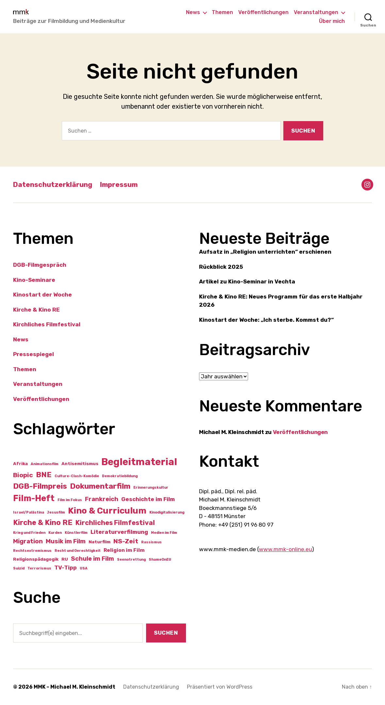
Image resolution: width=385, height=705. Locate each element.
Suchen (166, 632)
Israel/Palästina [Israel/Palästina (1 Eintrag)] (28, 512)
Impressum (119, 184)
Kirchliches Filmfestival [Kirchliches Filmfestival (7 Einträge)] (115, 523)
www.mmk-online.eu (285, 549)
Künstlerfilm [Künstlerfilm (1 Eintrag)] (76, 533)
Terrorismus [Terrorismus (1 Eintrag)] (39, 568)
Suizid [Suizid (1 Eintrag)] (19, 568)
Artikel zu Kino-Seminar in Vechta (247, 281)
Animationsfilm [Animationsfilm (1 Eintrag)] (45, 464)
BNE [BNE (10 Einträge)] (44, 474)
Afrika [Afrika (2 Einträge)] (20, 463)
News (193, 12)
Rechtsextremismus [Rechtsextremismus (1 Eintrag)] (32, 551)
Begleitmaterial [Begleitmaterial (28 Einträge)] (139, 461)
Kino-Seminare (34, 280)
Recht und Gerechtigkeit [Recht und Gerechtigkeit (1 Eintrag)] (78, 551)
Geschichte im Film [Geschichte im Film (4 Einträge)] (148, 499)
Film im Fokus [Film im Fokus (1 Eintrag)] (70, 500)
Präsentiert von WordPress (219, 687)
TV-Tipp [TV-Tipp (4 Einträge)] (65, 567)
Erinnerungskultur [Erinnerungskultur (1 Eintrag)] (150, 487)
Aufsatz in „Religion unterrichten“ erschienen (265, 251)
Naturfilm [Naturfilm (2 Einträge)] (99, 541)
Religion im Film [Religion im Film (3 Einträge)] (124, 550)
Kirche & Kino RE (36, 309)
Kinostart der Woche (42, 294)
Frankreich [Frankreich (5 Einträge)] (101, 499)
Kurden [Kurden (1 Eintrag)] (55, 533)
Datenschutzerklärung (52, 184)
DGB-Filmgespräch (39, 265)
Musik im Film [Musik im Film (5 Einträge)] (66, 541)
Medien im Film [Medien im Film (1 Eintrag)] (164, 533)
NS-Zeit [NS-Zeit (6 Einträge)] (125, 541)
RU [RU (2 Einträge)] (64, 559)
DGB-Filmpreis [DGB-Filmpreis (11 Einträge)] (40, 486)
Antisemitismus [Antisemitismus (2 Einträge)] (79, 463)
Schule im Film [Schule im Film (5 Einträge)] (92, 558)
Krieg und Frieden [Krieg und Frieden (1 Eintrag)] (29, 533)
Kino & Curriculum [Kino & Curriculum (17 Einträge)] (107, 511)
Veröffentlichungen (263, 12)
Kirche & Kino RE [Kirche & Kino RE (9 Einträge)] (43, 522)
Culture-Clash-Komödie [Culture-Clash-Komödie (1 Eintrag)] (77, 476)
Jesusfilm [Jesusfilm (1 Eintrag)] (56, 512)
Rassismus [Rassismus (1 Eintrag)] (151, 542)
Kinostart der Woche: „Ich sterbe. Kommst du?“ (266, 319)
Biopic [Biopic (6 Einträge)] (23, 475)
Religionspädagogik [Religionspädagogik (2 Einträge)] (36, 559)
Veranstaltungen (316, 12)
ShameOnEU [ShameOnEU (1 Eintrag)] (160, 559)
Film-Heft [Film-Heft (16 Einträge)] (34, 498)
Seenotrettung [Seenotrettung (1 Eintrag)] (131, 559)
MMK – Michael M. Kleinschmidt (74, 687)
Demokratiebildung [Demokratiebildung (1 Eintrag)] (120, 476)
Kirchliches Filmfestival (46, 324)
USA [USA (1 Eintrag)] (84, 568)
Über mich (332, 21)
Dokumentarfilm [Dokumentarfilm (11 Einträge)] (100, 486)
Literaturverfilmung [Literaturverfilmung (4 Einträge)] (119, 532)
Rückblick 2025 (221, 266)
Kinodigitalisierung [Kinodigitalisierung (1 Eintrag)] (166, 512)
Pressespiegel (33, 354)
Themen (222, 12)
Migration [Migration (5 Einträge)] (28, 541)
